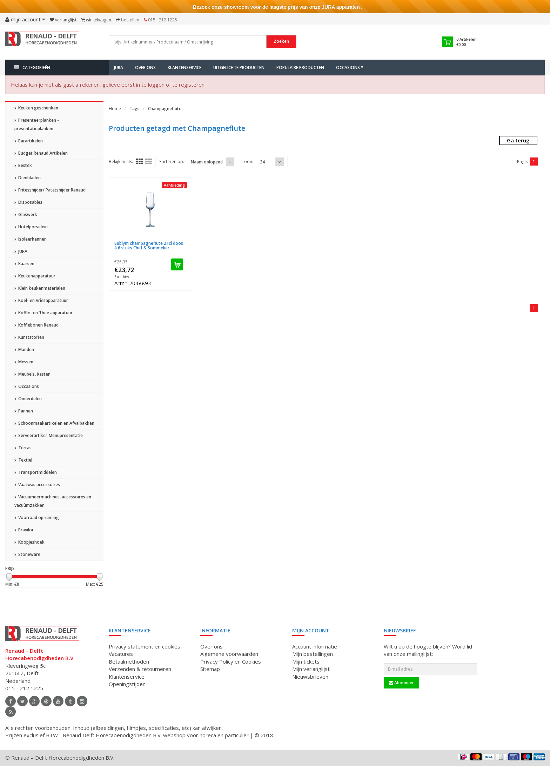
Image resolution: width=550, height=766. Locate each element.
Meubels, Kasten (32, 374)
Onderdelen (28, 399)
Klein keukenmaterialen (39, 288)
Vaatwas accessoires (37, 485)
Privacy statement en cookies (144, 646)
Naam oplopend (207, 162)
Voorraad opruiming (36, 517)
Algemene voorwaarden (229, 653)
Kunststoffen (29, 337)
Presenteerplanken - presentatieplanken (36, 124)
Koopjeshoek (29, 542)
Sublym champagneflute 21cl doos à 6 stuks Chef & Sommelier (148, 245)
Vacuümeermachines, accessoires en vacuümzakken (52, 501)
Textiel (23, 460)
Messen (23, 362)
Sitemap (210, 668)
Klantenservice (184, 67)
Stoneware (27, 554)
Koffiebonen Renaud (36, 325)
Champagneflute (164, 109)
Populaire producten (300, 67)
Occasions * (349, 67)
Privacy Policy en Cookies (230, 661)
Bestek (23, 165)
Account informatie (314, 646)
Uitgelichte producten (238, 67)
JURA (118, 67)
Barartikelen (28, 141)
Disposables (28, 202)
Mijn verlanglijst (311, 668)
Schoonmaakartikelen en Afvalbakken (54, 423)
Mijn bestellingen (312, 653)
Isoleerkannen (30, 239)
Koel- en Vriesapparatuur (41, 300)
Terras (23, 448)
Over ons (145, 67)
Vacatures (121, 653)
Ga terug (518, 140)
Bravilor (24, 530)
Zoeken (281, 41)
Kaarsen (24, 264)
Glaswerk (25, 214)
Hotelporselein (31, 227)
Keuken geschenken (36, 108)
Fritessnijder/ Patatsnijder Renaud (50, 190)
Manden (24, 349)
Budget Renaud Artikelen (41, 153)
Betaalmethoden (129, 661)
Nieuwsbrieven (310, 676)
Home (115, 109)
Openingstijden (127, 683)
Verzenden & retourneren (140, 668)
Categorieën (32, 67)
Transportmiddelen (35, 472)
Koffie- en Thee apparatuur (43, 313)
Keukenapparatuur (34, 276)
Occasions (26, 386)
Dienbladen (27, 178)
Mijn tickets (306, 661)
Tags (134, 109)
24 (262, 162)
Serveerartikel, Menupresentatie (48, 435)
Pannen (23, 411)
